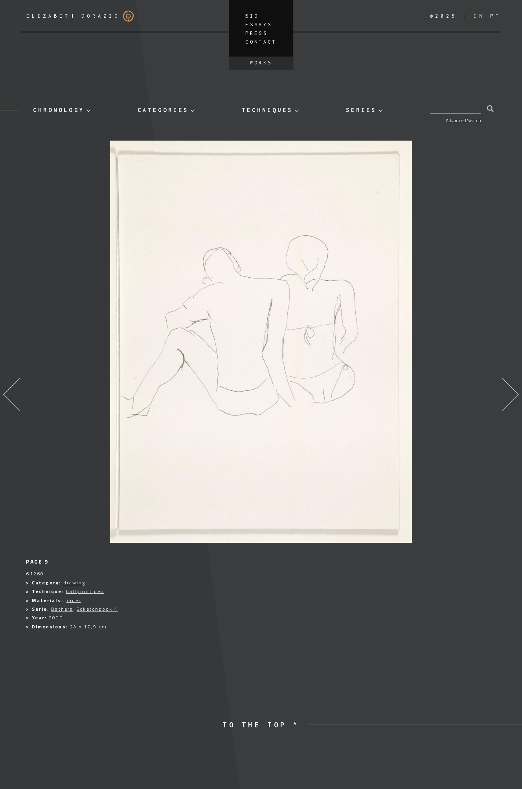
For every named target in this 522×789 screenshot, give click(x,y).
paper (73, 600)
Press (256, 33)
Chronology (58, 109)
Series (361, 109)
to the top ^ (260, 725)
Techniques (267, 109)
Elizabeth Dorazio (77, 16)
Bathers (62, 609)
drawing (74, 582)
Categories (163, 109)
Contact (261, 42)
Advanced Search (463, 120)
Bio (252, 16)
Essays (258, 24)
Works (261, 63)
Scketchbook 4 (97, 609)
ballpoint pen (85, 591)
